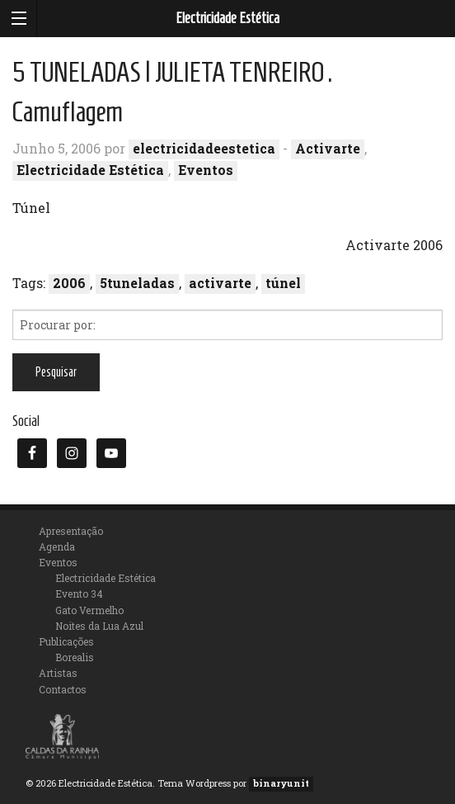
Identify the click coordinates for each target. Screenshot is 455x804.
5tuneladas (137, 282)
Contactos (63, 689)
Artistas (58, 672)
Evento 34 (79, 593)
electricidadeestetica (204, 148)
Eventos (205, 169)
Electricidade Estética (227, 18)
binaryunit (281, 783)
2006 (69, 282)
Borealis (74, 657)
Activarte (327, 148)
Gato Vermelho (89, 610)
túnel (283, 282)
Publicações (66, 641)
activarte (220, 282)
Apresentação (71, 530)
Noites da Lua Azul (99, 625)
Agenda (57, 546)
